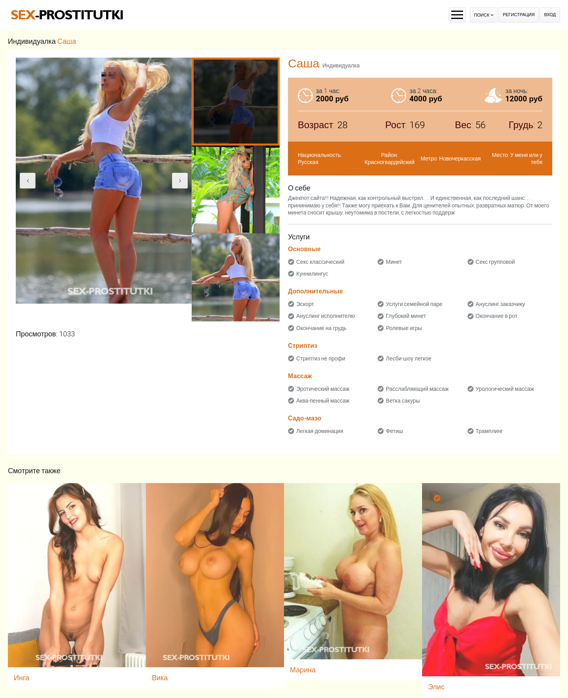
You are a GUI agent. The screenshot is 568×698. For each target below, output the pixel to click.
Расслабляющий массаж (417, 389)
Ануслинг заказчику (500, 304)
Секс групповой (495, 262)
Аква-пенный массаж (322, 401)
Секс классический (320, 262)
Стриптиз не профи (320, 358)
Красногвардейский (389, 162)
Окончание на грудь (321, 328)
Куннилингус (312, 274)
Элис (436, 687)
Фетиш (394, 431)
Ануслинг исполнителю (325, 316)
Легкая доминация (319, 431)
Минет (394, 262)
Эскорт (305, 304)
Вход (550, 14)
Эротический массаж (322, 389)
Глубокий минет (406, 316)
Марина (303, 670)
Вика (160, 678)
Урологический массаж (505, 389)
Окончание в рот (497, 316)
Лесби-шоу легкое (409, 358)
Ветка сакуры (403, 401)
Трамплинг (489, 431)
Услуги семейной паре (414, 304)
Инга (21, 678)
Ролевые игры (404, 328)
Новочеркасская (460, 158)
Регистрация (519, 14)
